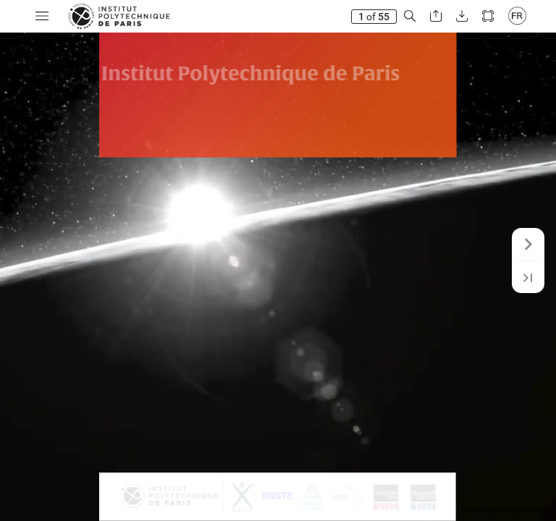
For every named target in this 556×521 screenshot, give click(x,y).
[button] (42, 16)
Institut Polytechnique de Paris (504, 510)
